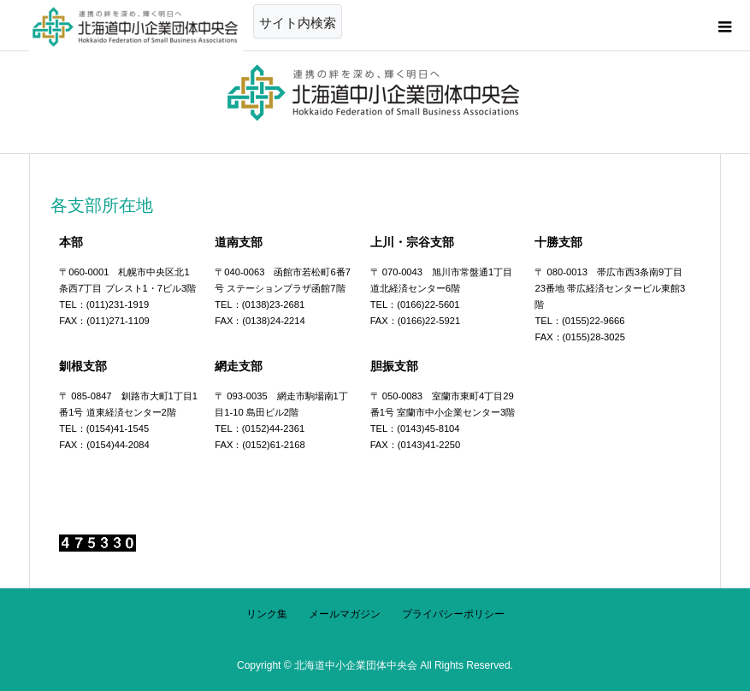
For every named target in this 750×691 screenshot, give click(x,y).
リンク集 (266, 614)
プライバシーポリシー (453, 614)
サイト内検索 (297, 22)
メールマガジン (345, 614)
